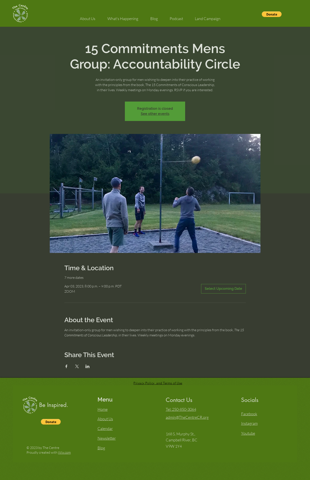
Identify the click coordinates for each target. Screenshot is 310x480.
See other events (155, 114)
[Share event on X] (77, 366)
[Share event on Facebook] (66, 366)
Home (103, 409)
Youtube (248, 433)
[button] (272, 14)
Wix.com (64, 452)
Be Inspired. (53, 405)
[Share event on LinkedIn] (87, 366)
